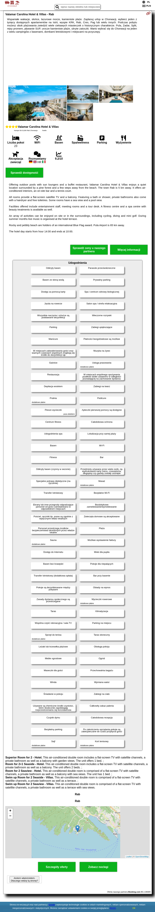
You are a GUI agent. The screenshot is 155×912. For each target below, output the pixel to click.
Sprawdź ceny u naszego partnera (89, 250)
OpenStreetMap (142, 857)
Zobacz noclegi (98, 866)
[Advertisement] (77, 59)
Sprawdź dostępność (24, 172)
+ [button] (10, 811)
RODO (113, 908)
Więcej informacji (128, 249)
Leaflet (129, 857)
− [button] (10, 816)
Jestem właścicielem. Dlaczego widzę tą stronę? (24, 879)
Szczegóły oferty (57, 866)
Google (51, 904)
